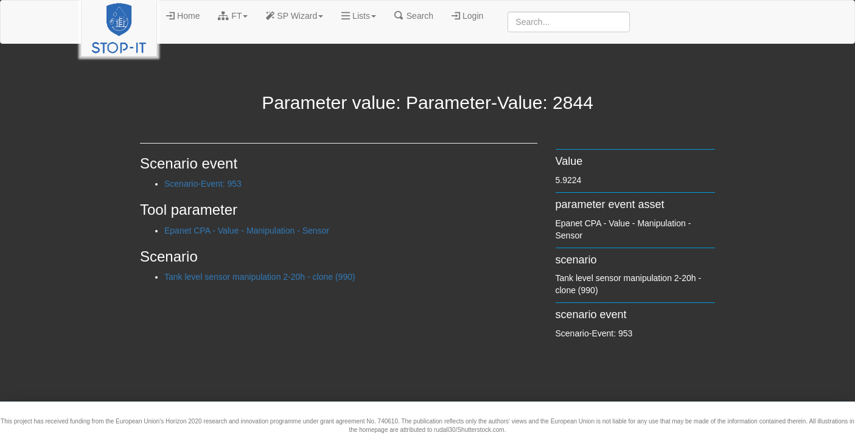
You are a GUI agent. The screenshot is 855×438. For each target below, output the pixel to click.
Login (467, 16)
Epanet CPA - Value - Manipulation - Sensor (246, 230)
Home (183, 16)
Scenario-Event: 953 (203, 184)
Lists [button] (358, 16)
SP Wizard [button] (294, 16)
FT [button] (233, 16)
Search (413, 16)
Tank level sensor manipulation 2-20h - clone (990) (259, 277)
